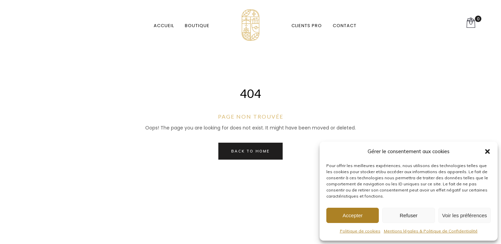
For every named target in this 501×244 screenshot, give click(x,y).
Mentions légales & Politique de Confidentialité (431, 230)
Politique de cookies (360, 230)
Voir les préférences (464, 215)
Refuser (409, 215)
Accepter (353, 215)
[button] (487, 151)
